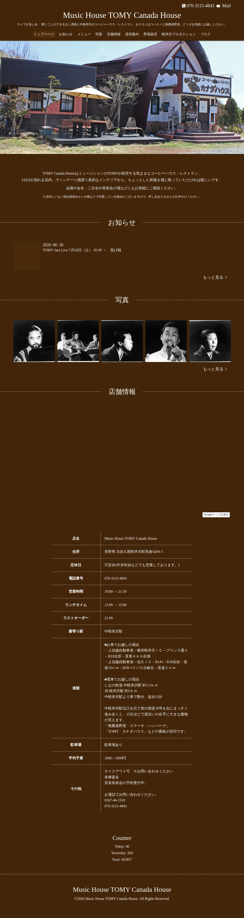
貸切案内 (132, 34)
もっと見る (215, 277)
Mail (224, 5)
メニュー (84, 34)
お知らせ (65, 34)
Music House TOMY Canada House (122, 15)
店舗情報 (114, 34)
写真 (98, 34)
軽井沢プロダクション (179, 34)
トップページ (44, 34)
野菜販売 (150, 34)
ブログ (206, 34)
